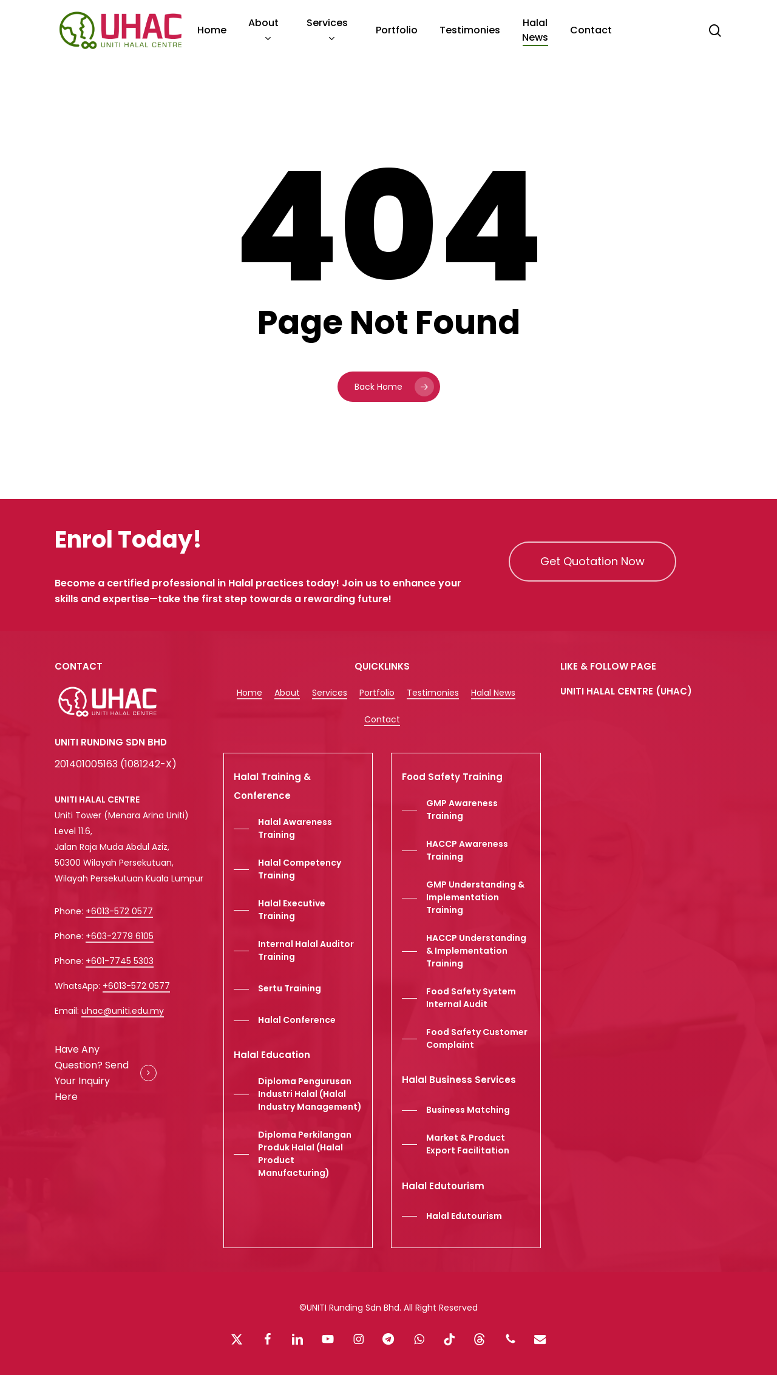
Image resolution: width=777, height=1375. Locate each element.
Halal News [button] (493, 693)
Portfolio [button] (377, 693)
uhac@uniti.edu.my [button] (122, 1011)
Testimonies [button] (433, 693)
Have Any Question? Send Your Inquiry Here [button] (92, 1073)
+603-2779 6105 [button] (120, 936)
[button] (592, 562)
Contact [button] (382, 719)
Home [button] (249, 693)
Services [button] (329, 693)
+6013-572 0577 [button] (119, 911)
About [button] (287, 693)
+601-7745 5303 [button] (120, 961)
